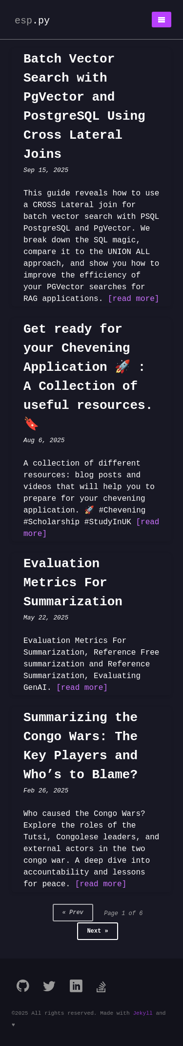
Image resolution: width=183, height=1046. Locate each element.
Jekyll (142, 1013)
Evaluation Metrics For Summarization (72, 582)
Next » (97, 931)
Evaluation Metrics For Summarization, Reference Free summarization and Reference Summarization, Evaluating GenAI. (91, 664)
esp (32, 20)
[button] (161, 19)
